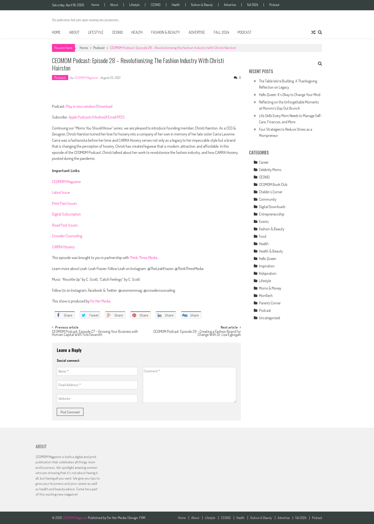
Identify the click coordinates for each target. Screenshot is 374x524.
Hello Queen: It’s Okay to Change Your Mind (289, 94)
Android (100, 116)
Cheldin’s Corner (270, 191)
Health (176, 4)
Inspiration (267, 266)
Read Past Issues (65, 224)
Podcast (274, 4)
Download (104, 106)
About (114, 4)
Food (262, 236)
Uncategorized (269, 317)
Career (264, 162)
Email (112, 116)
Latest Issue (61, 192)
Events (264, 221)
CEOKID (156, 4)
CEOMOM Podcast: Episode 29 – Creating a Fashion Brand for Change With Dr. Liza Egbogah (197, 333)
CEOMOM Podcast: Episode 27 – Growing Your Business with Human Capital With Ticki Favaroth (95, 333)
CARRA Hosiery (63, 246)
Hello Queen (267, 258)
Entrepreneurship (271, 214)
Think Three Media (143, 257)
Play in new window (80, 106)
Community (267, 199)
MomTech (266, 295)
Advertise (230, 4)
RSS (121, 116)
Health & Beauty (271, 251)
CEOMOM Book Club (273, 184)
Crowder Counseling (67, 235)
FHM (142, 517)
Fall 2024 (252, 4)
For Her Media (100, 300)
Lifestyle (134, 4)
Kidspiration (267, 273)
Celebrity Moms (270, 169)
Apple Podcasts (80, 116)
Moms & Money (270, 288)
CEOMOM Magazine (86, 78)
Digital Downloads (272, 206)
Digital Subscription (66, 213)
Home (95, 4)
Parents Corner (270, 303)
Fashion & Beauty (202, 4)
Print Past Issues (64, 203)
